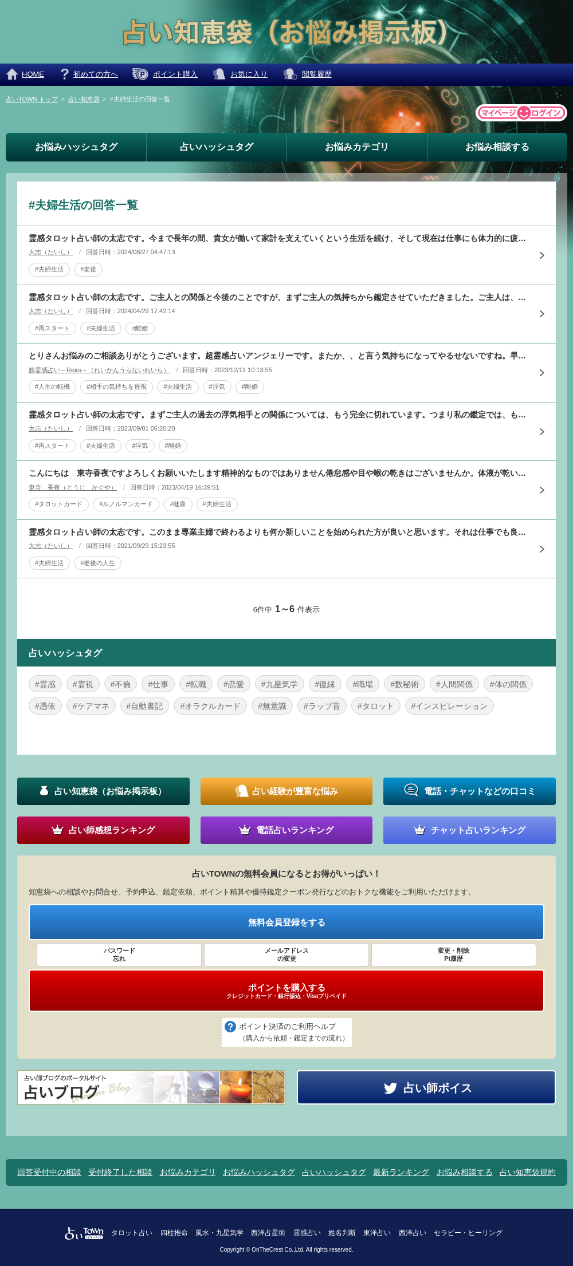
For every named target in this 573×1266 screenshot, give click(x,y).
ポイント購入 (175, 74)
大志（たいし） (51, 252)
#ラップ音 (322, 706)
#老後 (88, 269)
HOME (33, 74)
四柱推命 (174, 1233)
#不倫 (121, 684)
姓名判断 (342, 1233)
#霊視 (83, 684)
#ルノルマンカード (126, 503)
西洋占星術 (268, 1233)
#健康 (178, 503)
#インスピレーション (449, 706)
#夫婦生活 (49, 269)
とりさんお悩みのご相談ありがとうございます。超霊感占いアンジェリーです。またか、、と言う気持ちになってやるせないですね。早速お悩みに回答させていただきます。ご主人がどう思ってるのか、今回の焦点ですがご (278, 355)
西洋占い (412, 1233)
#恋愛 (233, 684)
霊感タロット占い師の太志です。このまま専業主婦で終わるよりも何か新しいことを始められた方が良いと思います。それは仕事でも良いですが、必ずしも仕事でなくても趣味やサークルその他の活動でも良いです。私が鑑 (278, 532)
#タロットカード (59, 503)
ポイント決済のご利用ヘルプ (294, 1033)
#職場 (362, 684)
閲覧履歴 (317, 74)
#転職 (196, 684)
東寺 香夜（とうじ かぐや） (73, 487)
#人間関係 (454, 684)
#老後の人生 (97, 562)
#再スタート (52, 328)
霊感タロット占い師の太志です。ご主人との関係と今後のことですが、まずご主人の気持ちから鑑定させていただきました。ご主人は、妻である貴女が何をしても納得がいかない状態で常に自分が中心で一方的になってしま (278, 297)
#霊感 (45, 684)
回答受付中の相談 (49, 1172)
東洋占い (377, 1233)
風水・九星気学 (219, 1233)
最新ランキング (401, 1172)
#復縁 (325, 684)
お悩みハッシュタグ (76, 147)
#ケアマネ (91, 706)
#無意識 (272, 706)
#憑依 (45, 706)
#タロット (376, 706)
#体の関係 (508, 684)
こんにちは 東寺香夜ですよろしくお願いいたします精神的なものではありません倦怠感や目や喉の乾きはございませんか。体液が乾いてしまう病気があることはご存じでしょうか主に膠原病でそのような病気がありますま (278, 473)
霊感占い (307, 1233)
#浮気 (217, 386)
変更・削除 (454, 955)
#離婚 (140, 328)
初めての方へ (95, 74)
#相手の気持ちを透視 (117, 386)
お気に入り (249, 74)
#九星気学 (279, 684)
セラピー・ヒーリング (468, 1233)
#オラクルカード (210, 706)
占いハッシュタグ (216, 147)
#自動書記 (145, 706)
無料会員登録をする (286, 922)
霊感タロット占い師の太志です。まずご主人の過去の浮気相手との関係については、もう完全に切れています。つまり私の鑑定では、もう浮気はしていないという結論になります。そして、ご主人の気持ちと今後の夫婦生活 (278, 414)
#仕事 (158, 684)
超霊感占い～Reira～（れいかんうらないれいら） (99, 369)
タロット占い (131, 1233)
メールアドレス (286, 955)
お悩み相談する (497, 147)
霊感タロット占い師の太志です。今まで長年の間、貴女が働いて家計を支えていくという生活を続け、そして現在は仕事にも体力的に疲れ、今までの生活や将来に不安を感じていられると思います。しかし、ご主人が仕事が (278, 238)
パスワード (119, 955)
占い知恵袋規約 (528, 1172)
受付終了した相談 (120, 1172)
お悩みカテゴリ (357, 147)
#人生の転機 (52, 386)
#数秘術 (404, 684)
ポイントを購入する (286, 991)
